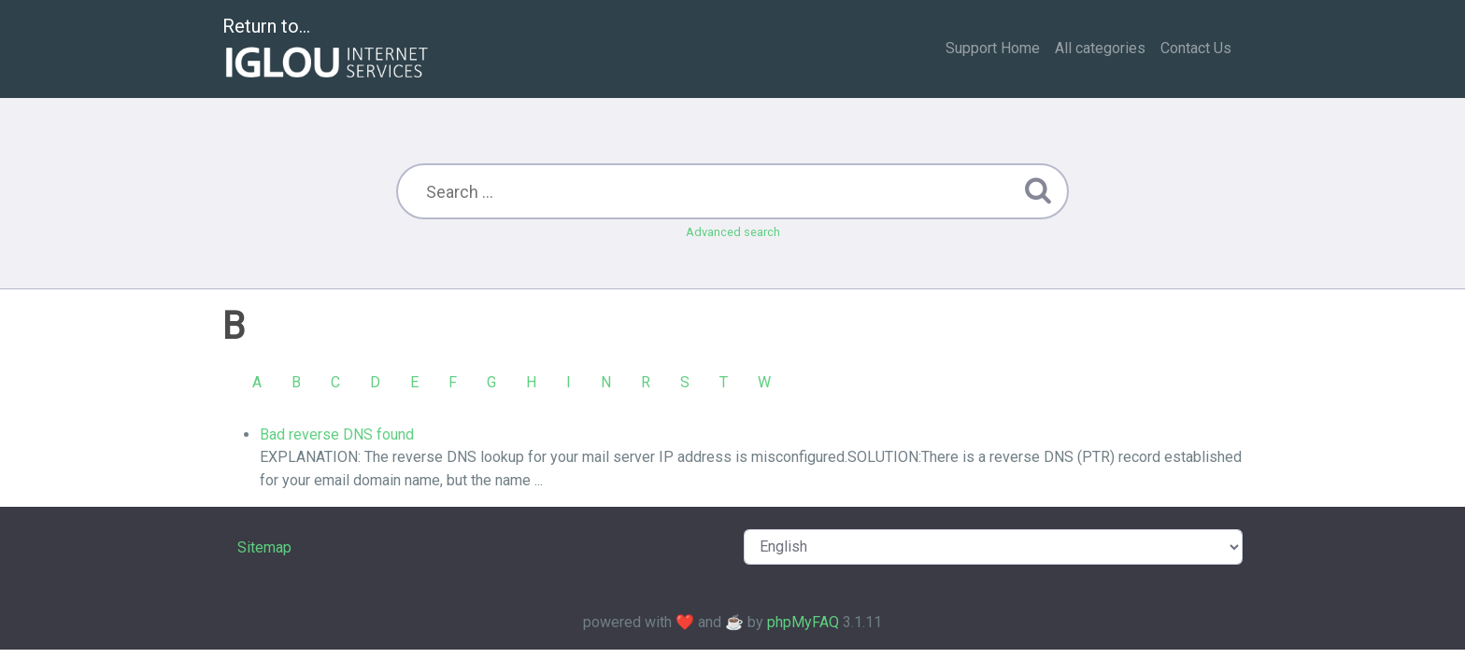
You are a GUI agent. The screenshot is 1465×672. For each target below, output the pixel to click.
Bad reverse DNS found (337, 434)
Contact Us (1195, 48)
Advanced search (733, 232)
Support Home (993, 48)
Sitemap (264, 547)
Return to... (327, 50)
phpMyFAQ (803, 622)
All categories (1100, 48)
